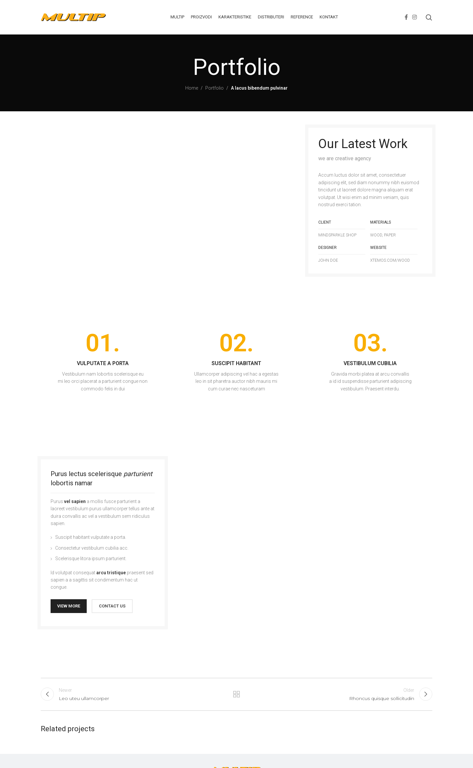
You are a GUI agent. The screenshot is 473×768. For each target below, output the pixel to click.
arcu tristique (111, 572)
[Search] (429, 17)
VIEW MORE (68, 605)
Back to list (236, 694)
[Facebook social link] (406, 17)
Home (191, 88)
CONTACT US (112, 605)
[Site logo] (73, 16)
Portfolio (214, 88)
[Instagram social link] (414, 17)
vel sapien (75, 501)
